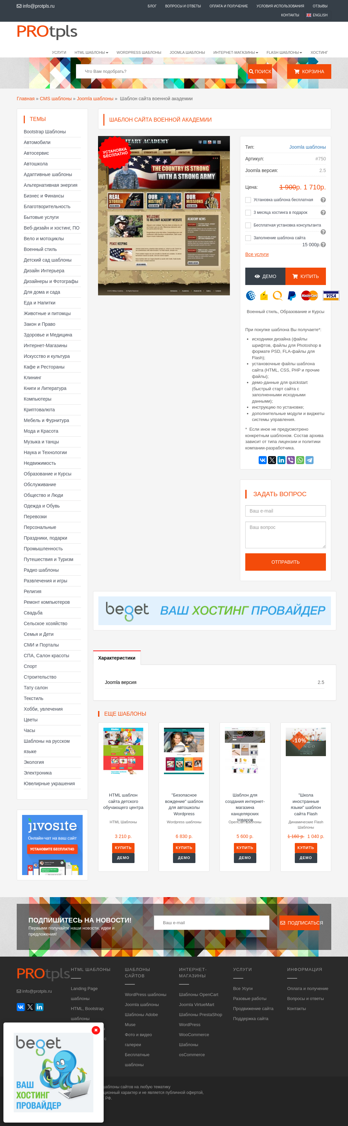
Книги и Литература (45, 388)
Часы (29, 730)
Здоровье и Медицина (48, 334)
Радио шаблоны (41, 570)
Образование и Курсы (47, 473)
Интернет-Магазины (45, 345)
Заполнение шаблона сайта (280, 238)
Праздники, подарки (45, 538)
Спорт (30, 666)
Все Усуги (243, 988)
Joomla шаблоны (187, 52)
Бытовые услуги (41, 217)
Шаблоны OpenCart (198, 994)
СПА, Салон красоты (46, 655)
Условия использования (280, 6)
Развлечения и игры (45, 580)
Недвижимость (40, 463)
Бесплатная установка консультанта (287, 225)
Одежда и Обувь (42, 506)
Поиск (260, 71)
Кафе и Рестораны (44, 367)
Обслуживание (40, 484)
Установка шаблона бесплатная (283, 199)
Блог (152, 6)
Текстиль (34, 698)
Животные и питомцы (47, 313)
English (320, 15)
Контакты (290, 15)
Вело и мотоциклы (44, 238)
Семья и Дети (39, 634)
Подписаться (300, 923)
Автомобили (37, 142)
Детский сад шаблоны (48, 260)
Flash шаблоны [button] (284, 52)
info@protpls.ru (36, 6)
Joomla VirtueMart (196, 1004)
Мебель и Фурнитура (46, 420)
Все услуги (257, 254)
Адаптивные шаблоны (48, 174)
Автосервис (36, 153)
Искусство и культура (47, 356)
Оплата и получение (228, 6)
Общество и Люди (43, 495)
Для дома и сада (42, 292)
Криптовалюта (39, 409)
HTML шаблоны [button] (91, 52)
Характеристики (117, 658)
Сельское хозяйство (45, 623)
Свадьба (33, 612)
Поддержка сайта (250, 1018)
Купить (305, 276)
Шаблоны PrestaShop (200, 1014)
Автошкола (36, 163)
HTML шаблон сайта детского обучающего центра (123, 801)
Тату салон (36, 687)
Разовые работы (250, 998)
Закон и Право (39, 324)
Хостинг (319, 52)
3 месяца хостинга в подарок (281, 212)
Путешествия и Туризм (48, 559)
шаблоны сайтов (117, 1087)
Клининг (32, 377)
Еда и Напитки (40, 302)
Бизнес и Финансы (44, 195)
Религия (32, 591)
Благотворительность (47, 206)
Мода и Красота (41, 431)
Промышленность (43, 548)
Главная (25, 98)
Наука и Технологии (45, 452)
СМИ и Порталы (41, 645)
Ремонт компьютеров (47, 602)
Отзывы (320, 6)
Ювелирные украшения (49, 783)
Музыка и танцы (41, 441)
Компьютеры (38, 399)
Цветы (30, 719)
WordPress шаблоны (139, 52)
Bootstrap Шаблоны (45, 131)
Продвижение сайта (253, 1008)
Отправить (285, 562)
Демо (265, 276)
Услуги (59, 52)
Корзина (309, 71)
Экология (34, 762)
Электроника (38, 773)
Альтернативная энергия (50, 185)
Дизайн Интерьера (44, 270)
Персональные (40, 527)
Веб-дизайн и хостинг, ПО (52, 228)
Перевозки (35, 516)
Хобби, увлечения (43, 709)
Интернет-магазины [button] (235, 52)
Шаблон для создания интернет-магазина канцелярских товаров (245, 807)
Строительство (40, 677)
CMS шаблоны (56, 98)
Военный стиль (40, 249)
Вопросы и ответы (183, 6)
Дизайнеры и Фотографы (51, 281)
